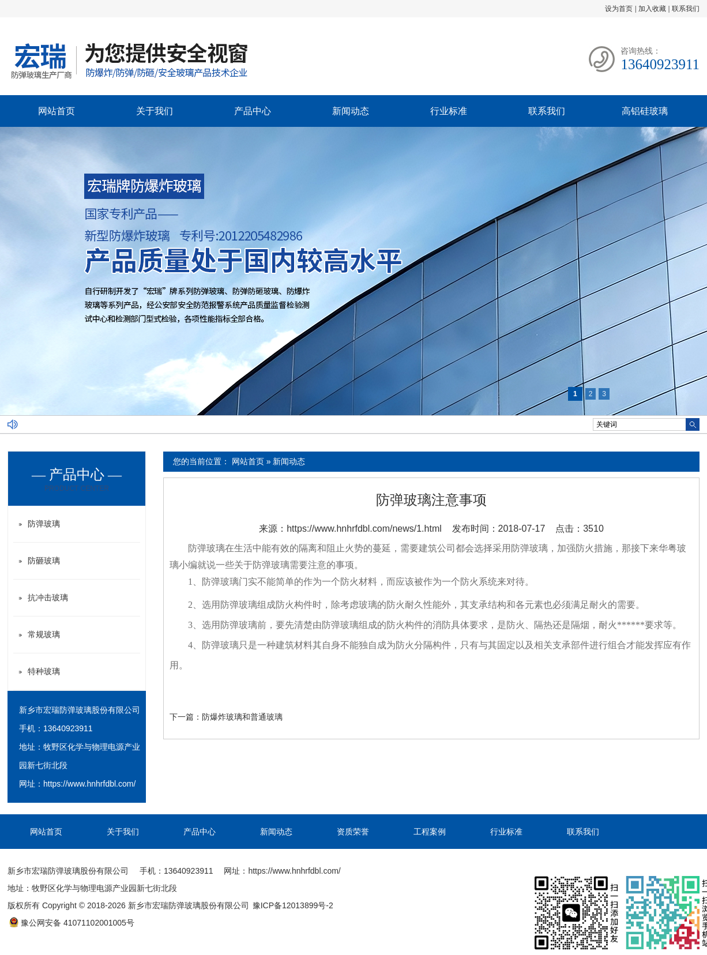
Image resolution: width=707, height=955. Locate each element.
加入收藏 (652, 9)
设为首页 (619, 9)
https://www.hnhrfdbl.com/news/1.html (364, 528)
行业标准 (448, 111)
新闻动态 (350, 111)
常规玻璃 (44, 634)
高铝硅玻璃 (645, 111)
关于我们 (154, 111)
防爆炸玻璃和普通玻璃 (242, 716)
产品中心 (252, 111)
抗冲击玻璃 (48, 597)
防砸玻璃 (44, 560)
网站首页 (56, 111)
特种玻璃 (44, 671)
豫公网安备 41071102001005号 (71, 922)
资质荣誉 (353, 831)
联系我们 (686, 9)
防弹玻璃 (206, 548)
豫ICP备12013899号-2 (293, 905)
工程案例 (429, 831)
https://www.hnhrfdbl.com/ (89, 783)
